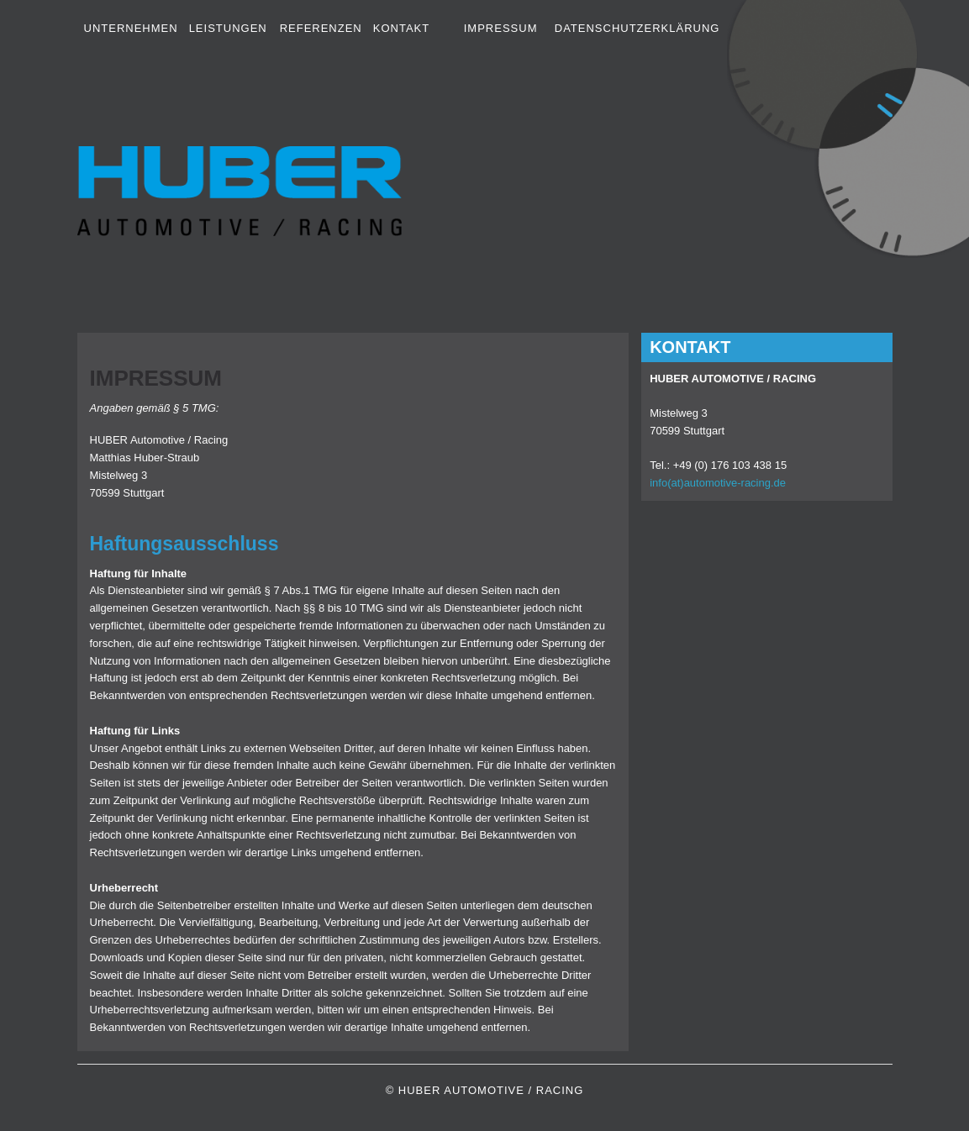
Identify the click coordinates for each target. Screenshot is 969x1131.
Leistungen (228, 28)
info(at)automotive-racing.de (718, 482)
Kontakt (401, 28)
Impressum (501, 28)
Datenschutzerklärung (637, 28)
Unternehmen (131, 28)
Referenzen (321, 28)
